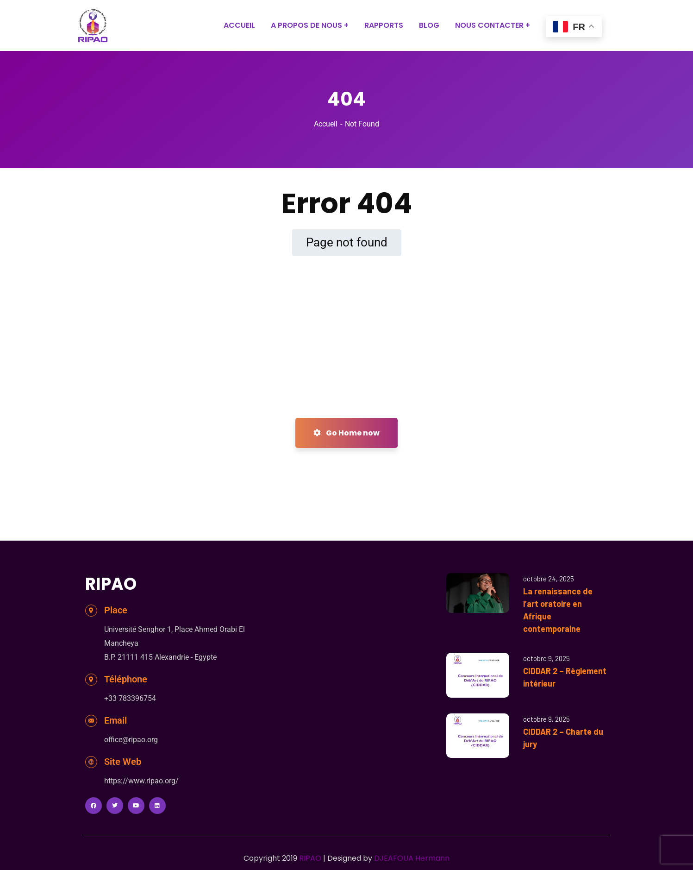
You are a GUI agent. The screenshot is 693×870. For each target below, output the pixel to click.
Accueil (325, 124)
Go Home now (346, 433)
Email (115, 720)
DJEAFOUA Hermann (412, 858)
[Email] (91, 721)
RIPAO (310, 858)
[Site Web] (91, 762)
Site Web (122, 761)
